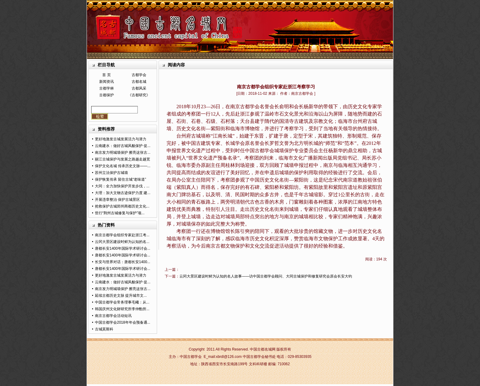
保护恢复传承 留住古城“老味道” (120, 179)
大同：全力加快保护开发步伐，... (122, 186)
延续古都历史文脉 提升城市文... (121, 295)
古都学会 (139, 75)
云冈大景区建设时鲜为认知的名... (122, 242)
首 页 (106, 75)
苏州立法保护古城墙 (111, 173)
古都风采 (139, 88)
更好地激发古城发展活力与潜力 (120, 139)
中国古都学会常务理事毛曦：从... (122, 302)
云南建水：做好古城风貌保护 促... (122, 146)
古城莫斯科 (104, 329)
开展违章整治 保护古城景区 (117, 199)
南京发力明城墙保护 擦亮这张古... (122, 152)
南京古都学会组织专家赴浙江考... (122, 235)
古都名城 (139, 81)
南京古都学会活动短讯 (113, 316)
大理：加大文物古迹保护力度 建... (122, 193)
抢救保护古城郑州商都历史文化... (122, 206)
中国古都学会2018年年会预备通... (122, 322)
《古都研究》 (139, 95)
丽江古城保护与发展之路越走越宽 (122, 159)
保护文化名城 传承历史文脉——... (122, 166)
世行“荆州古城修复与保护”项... (119, 213)
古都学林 (106, 88)
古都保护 (106, 95)
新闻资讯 (106, 81)
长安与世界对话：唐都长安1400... (122, 262)
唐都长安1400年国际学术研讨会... (122, 248)
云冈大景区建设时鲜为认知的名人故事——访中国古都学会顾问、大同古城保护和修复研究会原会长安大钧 (265, 276)
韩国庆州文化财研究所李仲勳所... (122, 309)
